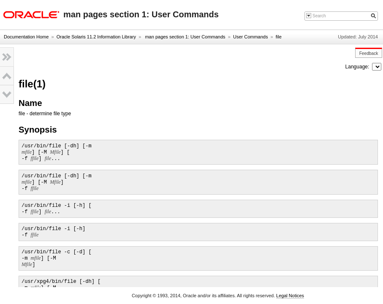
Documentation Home (26, 36)
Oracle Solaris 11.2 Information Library (96, 36)
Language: (358, 67)
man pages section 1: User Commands (184, 36)
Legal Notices (290, 295)
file (279, 36)
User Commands (250, 36)
